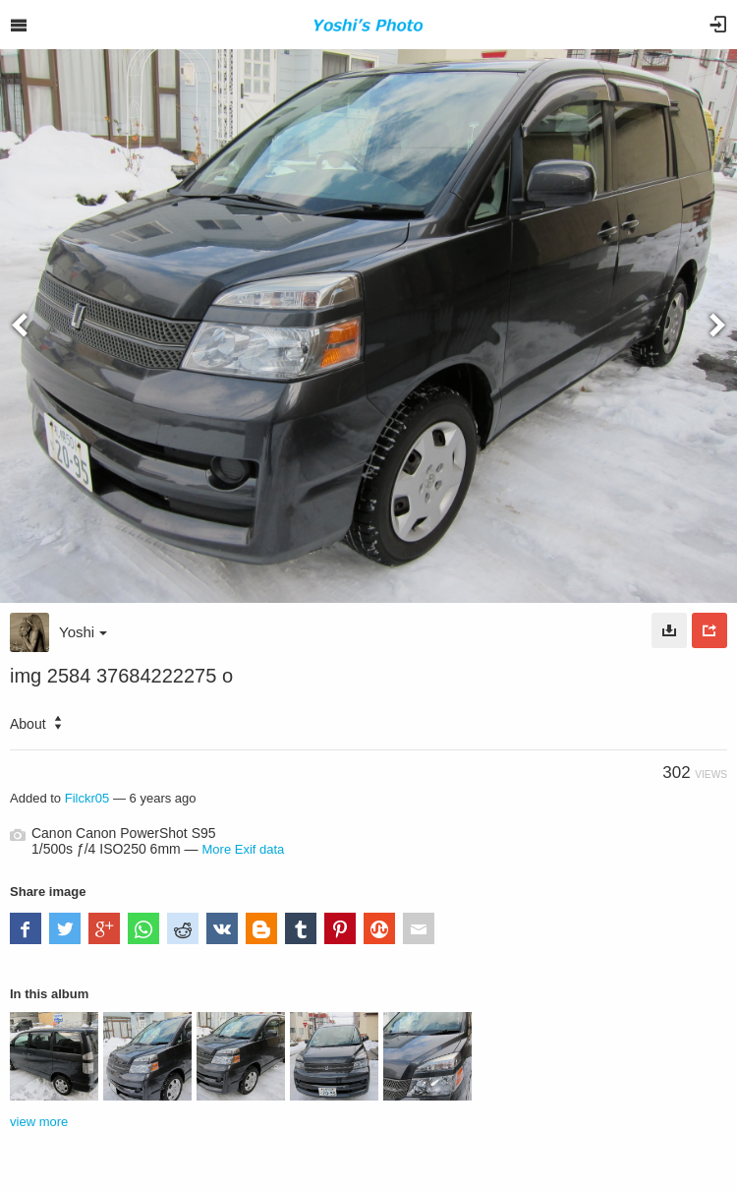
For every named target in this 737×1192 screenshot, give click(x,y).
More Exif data (243, 849)
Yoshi (83, 632)
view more (39, 1121)
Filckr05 (87, 798)
